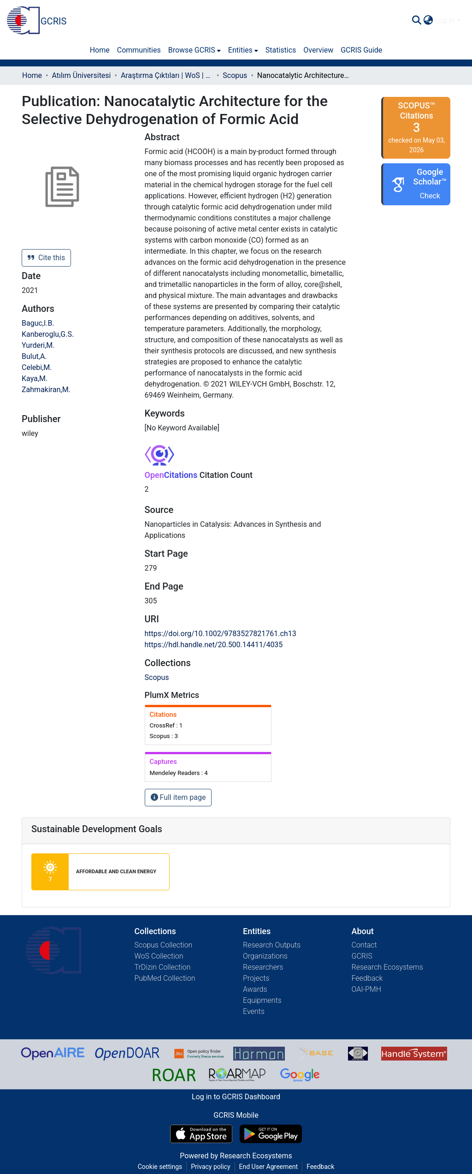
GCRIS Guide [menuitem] (361, 50)
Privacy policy (210, 1166)
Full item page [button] (178, 797)
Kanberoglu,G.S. (48, 334)
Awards (255, 989)
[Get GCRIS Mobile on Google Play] (271, 1134)
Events (254, 1011)
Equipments (262, 1000)
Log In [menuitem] (445, 20)
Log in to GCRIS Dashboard (236, 1096)
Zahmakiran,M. (46, 389)
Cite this (46, 257)
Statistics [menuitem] (281, 50)
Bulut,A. (34, 356)
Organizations (265, 956)
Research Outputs (272, 945)
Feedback (367, 978)
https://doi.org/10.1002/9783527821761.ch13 (220, 633)
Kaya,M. (34, 378)
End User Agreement (268, 1166)
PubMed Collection (165, 978)
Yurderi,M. (38, 345)
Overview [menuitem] (318, 50)
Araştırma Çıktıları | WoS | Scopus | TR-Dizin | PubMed (167, 75)
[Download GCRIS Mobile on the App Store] (201, 1134)
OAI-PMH (367, 989)
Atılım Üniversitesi (81, 75)
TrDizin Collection (163, 967)
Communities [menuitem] (139, 50)
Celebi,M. (37, 367)
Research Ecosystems (387, 967)
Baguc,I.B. (38, 323)
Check (430, 195)
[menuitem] (428, 20)
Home (32, 75)
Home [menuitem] (100, 50)
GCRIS (362, 956)
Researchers (263, 967)
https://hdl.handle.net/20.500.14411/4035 (214, 644)
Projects (256, 978)
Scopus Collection (164, 945)
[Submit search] (416, 20)
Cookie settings (160, 1166)
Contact (364, 945)
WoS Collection (159, 956)
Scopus (235, 75)
